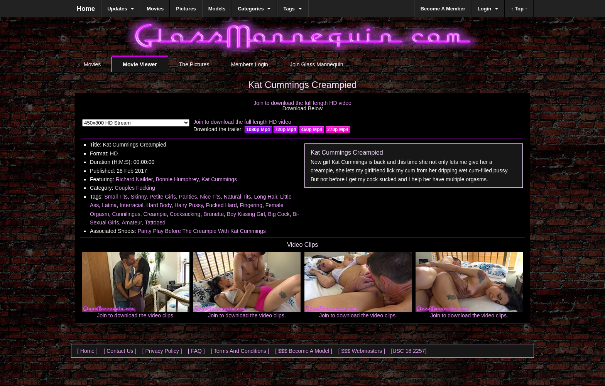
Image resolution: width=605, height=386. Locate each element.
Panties (188, 197)
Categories (251, 9)
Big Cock (278, 214)
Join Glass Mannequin (316, 64)
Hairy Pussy (188, 205)
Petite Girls (163, 197)
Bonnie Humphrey (176, 179)
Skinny (139, 197)
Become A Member (443, 9)
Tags (288, 9)
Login (484, 9)
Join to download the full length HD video (302, 103)
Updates (117, 9)
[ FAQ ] (196, 351)
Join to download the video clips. (136, 315)
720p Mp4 (285, 129)
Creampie (155, 214)
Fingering (251, 205)
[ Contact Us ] (119, 351)
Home (86, 8)
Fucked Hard (221, 205)
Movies (92, 64)
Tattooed (155, 222)
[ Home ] (87, 351)
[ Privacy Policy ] (162, 351)
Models (217, 9)
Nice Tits (210, 197)
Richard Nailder (134, 179)
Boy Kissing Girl (246, 214)
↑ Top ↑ (519, 9)
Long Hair (265, 197)
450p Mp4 (311, 129)
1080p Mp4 (258, 129)
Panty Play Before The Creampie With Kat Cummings (202, 231)
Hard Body (158, 205)
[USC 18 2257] (408, 351)
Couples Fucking (135, 188)
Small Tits (116, 197)
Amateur (132, 222)
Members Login (249, 64)
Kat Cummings (219, 179)
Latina (109, 205)
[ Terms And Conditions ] (240, 351)
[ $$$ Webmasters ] (361, 351)
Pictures (186, 9)
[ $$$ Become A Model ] (303, 351)
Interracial (131, 205)
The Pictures (194, 64)
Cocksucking (185, 214)
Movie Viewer (140, 64)
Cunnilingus (126, 214)
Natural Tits (237, 197)
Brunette (213, 214)
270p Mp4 (337, 129)
